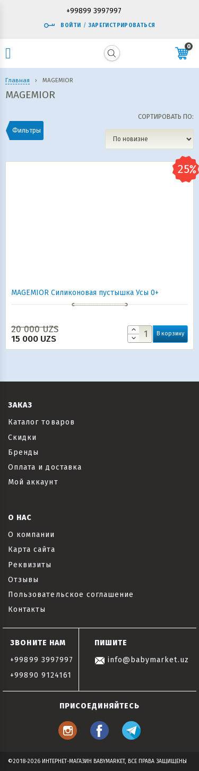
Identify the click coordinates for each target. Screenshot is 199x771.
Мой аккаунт (33, 482)
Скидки (22, 437)
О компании (31, 534)
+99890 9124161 (41, 675)
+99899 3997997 (94, 11)
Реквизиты (29, 564)
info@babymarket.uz (141, 659)
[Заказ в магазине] (149, 139)
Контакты (27, 609)
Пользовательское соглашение (71, 594)
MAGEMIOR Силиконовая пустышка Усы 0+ (85, 292)
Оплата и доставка (45, 467)
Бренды (23, 452)
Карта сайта (31, 549)
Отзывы (23, 579)
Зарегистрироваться (122, 25)
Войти (62, 25)
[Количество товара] (140, 334)
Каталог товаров (41, 422)
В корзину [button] (170, 333)
